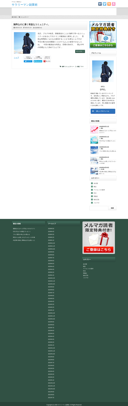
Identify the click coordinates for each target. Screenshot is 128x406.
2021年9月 (51, 392)
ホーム (17, 11)
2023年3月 (51, 339)
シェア (16, 57)
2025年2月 (51, 272)
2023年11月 (51, 316)
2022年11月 (51, 351)
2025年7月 (51, 258)
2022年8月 (51, 359)
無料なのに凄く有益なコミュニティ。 (31, 24)
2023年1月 (51, 345)
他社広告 (96, 199)
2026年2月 (51, 237)
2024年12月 (51, 278)
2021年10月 (51, 389)
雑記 (78, 66)
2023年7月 (51, 327)
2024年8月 (51, 290)
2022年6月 (51, 365)
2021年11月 (51, 386)
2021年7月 (51, 397)
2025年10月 (51, 249)
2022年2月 (51, 377)
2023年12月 (51, 313)
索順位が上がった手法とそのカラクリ (24, 228)
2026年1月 (51, 240)
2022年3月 (51, 374)
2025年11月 (51, 246)
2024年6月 (51, 295)
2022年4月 (51, 371)
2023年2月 (51, 342)
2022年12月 (51, 348)
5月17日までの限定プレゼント (22, 231)
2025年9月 (51, 252)
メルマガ (96, 203)
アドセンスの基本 (99, 190)
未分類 (96, 183)
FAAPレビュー (57, 11)
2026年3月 (51, 234)
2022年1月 (51, 380)
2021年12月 (51, 383)
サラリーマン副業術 (24, 4)
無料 (63, 66)
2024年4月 (51, 301)
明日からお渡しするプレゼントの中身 (24, 237)
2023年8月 (51, 325)
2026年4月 (51, 231)
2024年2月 (51, 307)
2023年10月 (51, 319)
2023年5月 (51, 333)
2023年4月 (51, 336)
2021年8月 (51, 394)
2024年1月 (51, 310)
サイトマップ (104, 11)
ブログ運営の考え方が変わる (21, 234)
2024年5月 (51, 298)
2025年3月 (51, 269)
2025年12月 (51, 243)
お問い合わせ (81, 11)
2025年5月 (51, 263)
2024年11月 (51, 281)
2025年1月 (51, 275)
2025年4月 (51, 266)
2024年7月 (51, 292)
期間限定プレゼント (34, 11)
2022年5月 (51, 368)
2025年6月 (51, 260)
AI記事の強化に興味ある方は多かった (24, 240)
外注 (95, 193)
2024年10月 (51, 284)
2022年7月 (51, 362)
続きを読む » (80, 51)
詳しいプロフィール (102, 111)
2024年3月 (51, 304)
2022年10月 (51, 354)
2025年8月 (51, 255)
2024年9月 (51, 287)
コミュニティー (69, 66)
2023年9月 (51, 322)
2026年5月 (51, 228)
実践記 (96, 196)
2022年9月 (51, 357)
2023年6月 (51, 330)
